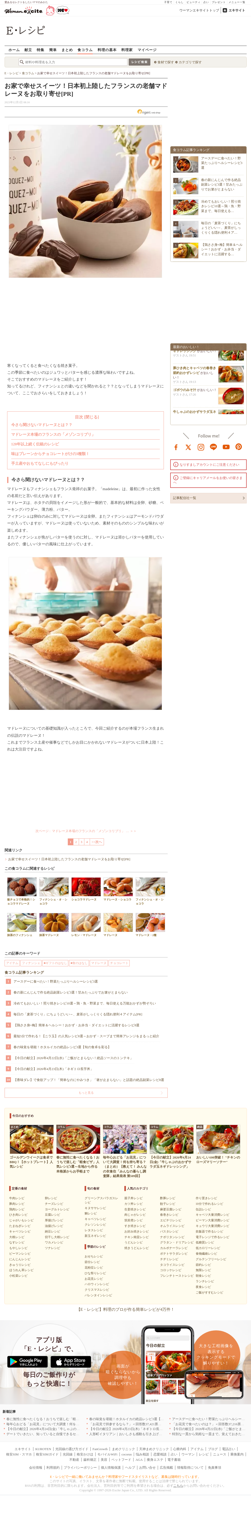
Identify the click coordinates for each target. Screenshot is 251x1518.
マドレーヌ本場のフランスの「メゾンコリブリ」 (53, 434)
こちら (178, 1485)
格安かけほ (85, 1454)
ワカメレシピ (54, 1242)
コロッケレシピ (170, 1270)
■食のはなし (79, 963)
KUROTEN (43, 1449)
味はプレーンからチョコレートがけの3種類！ (50, 454)
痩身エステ (155, 1460)
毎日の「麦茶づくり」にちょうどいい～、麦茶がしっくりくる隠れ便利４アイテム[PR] (78, 1014)
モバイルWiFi (107, 1454)
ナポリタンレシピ (172, 1237)
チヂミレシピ (169, 1259)
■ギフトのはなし (55, 963)
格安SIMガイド (47, 1454)
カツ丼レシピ (133, 1204)
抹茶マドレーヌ (54, 925)
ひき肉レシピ (18, 1214)
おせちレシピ (94, 1256)
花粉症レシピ (94, 1267)
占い (206, 2)
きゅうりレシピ (20, 1265)
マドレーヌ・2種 (150, 925)
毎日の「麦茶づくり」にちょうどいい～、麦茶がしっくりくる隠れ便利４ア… (221, 227)
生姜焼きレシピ (135, 1209)
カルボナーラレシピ (174, 1248)
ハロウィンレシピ (97, 1284)
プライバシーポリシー (80, 1467)
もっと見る (86, 1092)
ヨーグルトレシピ (57, 1209)
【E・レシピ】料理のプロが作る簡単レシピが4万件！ (125, 1309)
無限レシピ (203, 1270)
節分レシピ (92, 1262)
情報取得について (190, 1467)
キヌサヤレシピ (95, 1208)
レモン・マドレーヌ (86, 925)
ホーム (14, 49)
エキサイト (237, 10)
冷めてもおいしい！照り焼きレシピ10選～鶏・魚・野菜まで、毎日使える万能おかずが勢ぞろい (85, 1003)
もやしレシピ (18, 1248)
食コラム (85, 49)
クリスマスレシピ (97, 1289)
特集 (40, 49)
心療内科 (179, 1449)
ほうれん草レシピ (21, 1270)
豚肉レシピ (16, 1204)
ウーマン (188, 1454)
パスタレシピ (169, 1231)
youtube (226, 446)
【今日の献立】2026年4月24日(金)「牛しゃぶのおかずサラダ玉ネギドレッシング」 (67, 1429)
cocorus (127, 1454)
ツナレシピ (52, 1248)
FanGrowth (100, 1449)
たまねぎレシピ (20, 1226)
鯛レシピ (91, 1213)
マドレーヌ (118, 925)
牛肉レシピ (16, 1198)
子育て (168, 2)
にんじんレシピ (20, 1259)
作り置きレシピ (206, 1198)
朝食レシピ (203, 1275)
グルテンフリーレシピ (211, 1259)
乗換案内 (237, 1454)
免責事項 (214, 1467)
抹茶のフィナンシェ (22, 925)
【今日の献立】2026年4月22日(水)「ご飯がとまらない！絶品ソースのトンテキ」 (73, 1058)
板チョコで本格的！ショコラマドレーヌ (22, 891)
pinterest (239, 446)
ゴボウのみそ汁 (184, 391)
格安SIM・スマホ (19, 1454)
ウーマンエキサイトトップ (199, 10)
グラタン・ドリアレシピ (177, 1242)
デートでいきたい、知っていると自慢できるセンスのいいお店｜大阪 (57, 1434)
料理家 (127, 49)
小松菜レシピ (18, 1275)
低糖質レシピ (205, 1242)
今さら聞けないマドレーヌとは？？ (41, 425)
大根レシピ (16, 1237)
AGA (139, 1460)
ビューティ (194, 2)
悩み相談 (142, 1454)
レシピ (204, 1454)
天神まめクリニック (154, 1449)
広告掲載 (166, 1467)
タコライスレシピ (172, 1265)
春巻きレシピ (169, 1214)
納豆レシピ (52, 1231)
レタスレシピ (94, 1230)
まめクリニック (123, 1449)
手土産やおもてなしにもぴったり (40, 463)
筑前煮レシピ (133, 1220)
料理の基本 (107, 49)
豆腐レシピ (52, 1214)
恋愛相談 (160, 1454)
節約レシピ (203, 1265)
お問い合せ (147, 1467)
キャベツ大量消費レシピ (212, 1214)
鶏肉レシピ (16, 1209)
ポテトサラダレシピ (174, 1253)
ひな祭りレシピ (95, 1273)
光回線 (68, 1454)
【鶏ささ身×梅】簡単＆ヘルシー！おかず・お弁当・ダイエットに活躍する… (222, 249)
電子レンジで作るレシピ (212, 1237)
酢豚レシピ (167, 1198)
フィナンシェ (31, 963)
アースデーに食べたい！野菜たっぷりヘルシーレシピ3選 (56, 981)
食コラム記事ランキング (24, 972)
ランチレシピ (205, 1281)
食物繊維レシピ (206, 1253)
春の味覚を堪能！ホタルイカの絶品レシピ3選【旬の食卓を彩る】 (62, 1047)
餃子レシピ (167, 1204)
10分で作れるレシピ (209, 1204)
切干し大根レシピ (57, 1237)
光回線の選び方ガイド (71, 1449)
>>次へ (97, 842)
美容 (104, 1460)
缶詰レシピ (203, 1209)
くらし (179, 2)
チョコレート (119, 963)
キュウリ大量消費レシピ (212, 1226)
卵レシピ (51, 1198)
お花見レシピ (94, 1279)
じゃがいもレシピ (21, 1220)
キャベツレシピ (20, 1231)
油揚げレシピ (54, 1226)
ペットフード (121, 1460)
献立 (28, 49)
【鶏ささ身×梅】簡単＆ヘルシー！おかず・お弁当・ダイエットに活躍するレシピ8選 (77, 1025)
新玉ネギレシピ (95, 1236)
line (213, 446)
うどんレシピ (133, 1242)
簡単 (53, 49)
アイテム (12, 963)
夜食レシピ (203, 1287)
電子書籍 (174, 1460)
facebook (176, 446)
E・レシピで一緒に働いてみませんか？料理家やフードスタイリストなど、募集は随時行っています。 (125, 1477)
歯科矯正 (90, 1460)
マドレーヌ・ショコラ (118, 889)
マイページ (147, 49)
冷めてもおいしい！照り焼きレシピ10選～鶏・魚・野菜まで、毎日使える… (221, 206)
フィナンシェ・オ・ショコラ (54, 891)
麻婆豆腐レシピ (170, 1209)
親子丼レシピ (133, 1198)
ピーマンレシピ (20, 1253)
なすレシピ (16, 1242)
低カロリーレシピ (208, 1248)
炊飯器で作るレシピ (209, 1231)
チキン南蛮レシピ (136, 1237)
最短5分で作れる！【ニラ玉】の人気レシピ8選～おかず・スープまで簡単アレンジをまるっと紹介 (86, 1036)
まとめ (67, 49)
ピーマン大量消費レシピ (212, 1220)
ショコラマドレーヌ (86, 889)
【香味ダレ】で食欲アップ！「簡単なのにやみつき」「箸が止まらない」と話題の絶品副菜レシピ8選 (89, 1080)
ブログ (213, 1449)
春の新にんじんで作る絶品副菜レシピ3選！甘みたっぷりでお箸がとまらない (71, 992)
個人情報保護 (111, 1467)
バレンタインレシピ (98, 1295)
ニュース (219, 1454)
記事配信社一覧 (184, 498)
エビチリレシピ (170, 1220)
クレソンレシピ (95, 1224)
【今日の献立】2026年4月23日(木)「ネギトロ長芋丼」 (54, 1069)
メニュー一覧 (237, 2)
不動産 (74, 1460)
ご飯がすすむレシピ (209, 1292)
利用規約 (53, 1467)
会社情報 (35, 1467)
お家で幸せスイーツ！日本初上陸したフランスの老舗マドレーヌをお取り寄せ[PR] (69, 859)
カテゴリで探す (190, 62)
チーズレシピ (54, 1204)
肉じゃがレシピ (135, 1214)
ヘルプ (130, 1467)
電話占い (228, 1449)
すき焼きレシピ (135, 1226)
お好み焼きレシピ (136, 1231)
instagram (201, 446)
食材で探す (165, 62)
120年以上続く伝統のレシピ (35, 444)
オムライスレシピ (172, 1226)
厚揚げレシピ (54, 1220)
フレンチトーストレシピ (177, 1275)
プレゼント (219, 2)
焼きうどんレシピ (136, 1248)
